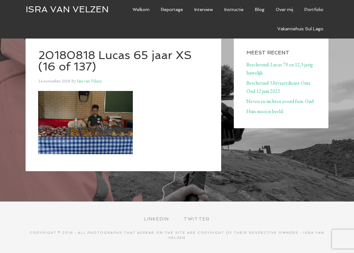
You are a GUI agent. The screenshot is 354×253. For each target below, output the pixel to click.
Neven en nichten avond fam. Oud (280, 101)
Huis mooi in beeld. (265, 111)
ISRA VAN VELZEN (67, 9)
